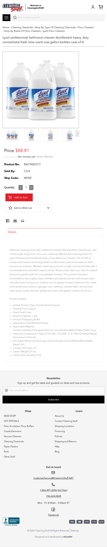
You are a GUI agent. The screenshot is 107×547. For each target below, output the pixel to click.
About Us (59, 416)
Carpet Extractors (12, 431)
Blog (57, 452)
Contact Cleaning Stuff (66, 421)
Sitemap (75, 531)
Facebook (53, 515)
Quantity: (9, 187)
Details (12, 232)
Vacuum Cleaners (12, 436)
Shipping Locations (64, 426)
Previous (4, 133)
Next (77, 133)
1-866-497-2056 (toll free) (53, 490)
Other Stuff (9, 457)
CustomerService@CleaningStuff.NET (53, 478)
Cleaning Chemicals (14, 441)
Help (57, 447)
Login (93, 7)
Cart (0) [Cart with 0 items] (100, 7)
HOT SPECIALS (11, 421)
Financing (60, 431)
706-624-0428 (53, 496)
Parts (6, 452)
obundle (67, 537)
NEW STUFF (10, 416)
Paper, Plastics (11, 447)
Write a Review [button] (45, 157)
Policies (58, 436)
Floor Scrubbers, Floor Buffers (19, 426)
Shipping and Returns (65, 441)
